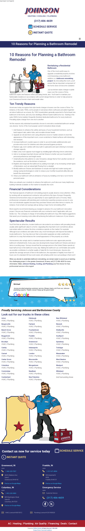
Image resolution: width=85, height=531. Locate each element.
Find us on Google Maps (13, 483)
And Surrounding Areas (64, 377)
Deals (64, 523)
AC (9, 523)
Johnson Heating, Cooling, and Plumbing (37, 264)
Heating (17, 523)
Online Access (37, 528)
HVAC (4, 321)
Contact (72, 523)
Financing (53, 523)
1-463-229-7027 (9, 471)
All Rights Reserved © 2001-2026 (49, 528)
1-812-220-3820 (9, 493)
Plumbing (10, 321)
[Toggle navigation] (80, 38)
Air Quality (41, 523)
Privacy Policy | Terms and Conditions (42, 530)
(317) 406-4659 (43, 20)
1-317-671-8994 (50, 471)
